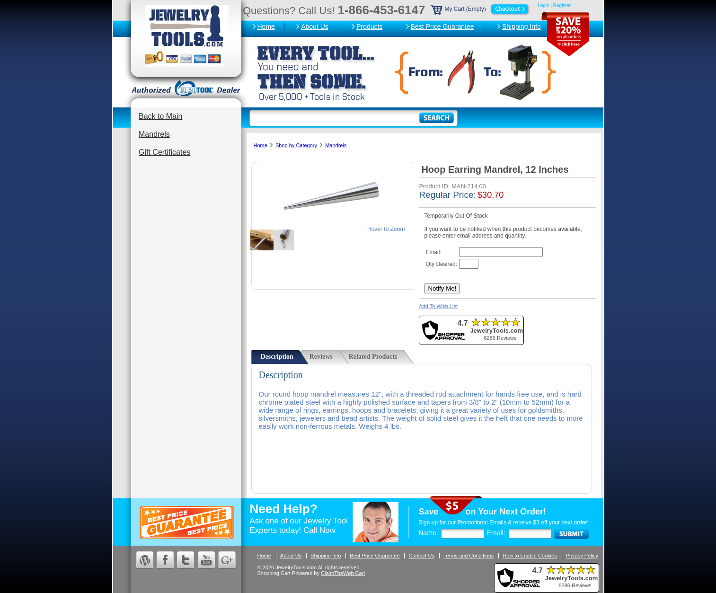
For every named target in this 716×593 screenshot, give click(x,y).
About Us (314, 26)
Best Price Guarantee (442, 26)
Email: (496, 533)
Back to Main (160, 116)
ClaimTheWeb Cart (343, 573)
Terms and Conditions (468, 555)
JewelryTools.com (296, 567)
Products (369, 26)
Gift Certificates (164, 152)
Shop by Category (296, 145)
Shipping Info (521, 26)
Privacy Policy (582, 555)
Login (543, 5)
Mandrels (154, 134)
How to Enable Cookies (530, 555)
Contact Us (421, 555)
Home (266, 26)
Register (562, 5)
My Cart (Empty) (481, 9)
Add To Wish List (438, 306)
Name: (428, 533)
